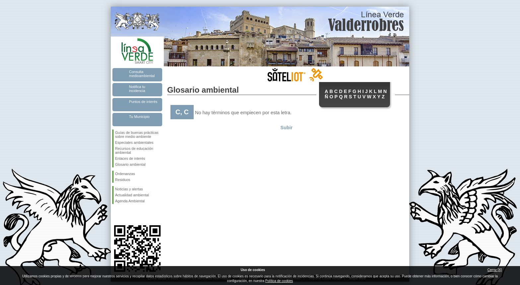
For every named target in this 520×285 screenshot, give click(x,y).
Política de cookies (279, 281)
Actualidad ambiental (132, 195)
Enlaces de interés (130, 158)
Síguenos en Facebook (116, 215)
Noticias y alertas (129, 189)
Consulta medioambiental (142, 74)
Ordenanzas (125, 174)
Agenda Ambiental (130, 201)
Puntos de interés (143, 102)
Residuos (122, 180)
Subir (287, 127)
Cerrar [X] (494, 270)
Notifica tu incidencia (137, 89)
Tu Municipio (139, 117)
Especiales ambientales (134, 142)
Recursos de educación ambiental (134, 150)
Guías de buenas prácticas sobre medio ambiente (137, 135)
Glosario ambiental (130, 164)
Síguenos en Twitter (127, 215)
